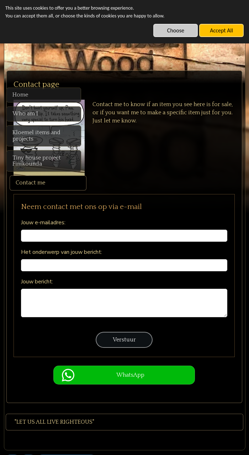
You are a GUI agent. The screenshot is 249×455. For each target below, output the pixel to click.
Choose (175, 30)
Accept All (221, 30)
